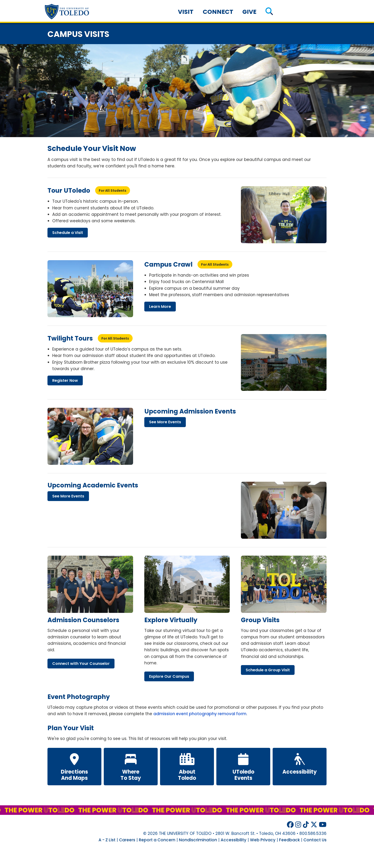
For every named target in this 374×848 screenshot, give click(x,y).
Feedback (289, 840)
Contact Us (315, 840)
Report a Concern (157, 840)
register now (65, 380)
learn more (160, 306)
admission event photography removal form (199, 714)
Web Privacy (262, 840)
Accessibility (233, 840)
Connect (218, 12)
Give (249, 12)
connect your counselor (81, 663)
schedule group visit (268, 670)
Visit (185, 12)
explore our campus (169, 676)
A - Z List (107, 840)
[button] (269, 12)
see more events (165, 422)
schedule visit (67, 232)
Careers (127, 840)
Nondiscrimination (198, 840)
